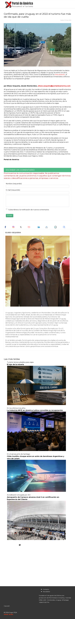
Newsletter (46, 591)
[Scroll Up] (8, 614)
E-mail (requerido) (13, 190)
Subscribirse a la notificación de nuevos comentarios (28, 210)
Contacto (46, 589)
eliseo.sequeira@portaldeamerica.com (54, 86)
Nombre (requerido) (14, 184)
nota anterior (60, 74)
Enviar (9, 215)
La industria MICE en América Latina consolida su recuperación (35, 410)
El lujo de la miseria (15, 364)
